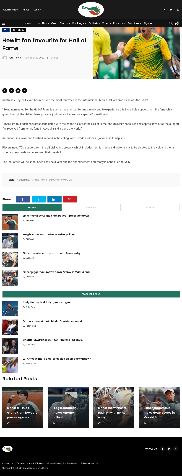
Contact (37, 9)
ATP (6, 30)
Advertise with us (89, 463)
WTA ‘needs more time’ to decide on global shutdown (57, 359)
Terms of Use (23, 463)
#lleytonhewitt (58, 180)
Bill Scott (30, 220)
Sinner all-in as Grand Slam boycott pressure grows (56, 216)
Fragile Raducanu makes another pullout (49, 234)
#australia (23, 180)
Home (27, 23)
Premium (133, 23)
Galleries (94, 23)
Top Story (18, 30)
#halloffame (39, 180)
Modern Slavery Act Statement (62, 463)
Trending (150, 207)
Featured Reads (91, 294)
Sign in (147, 23)
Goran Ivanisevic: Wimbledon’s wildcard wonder (54, 321)
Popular (91, 207)
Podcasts (119, 23)
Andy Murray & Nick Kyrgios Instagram (47, 302)
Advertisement (10, 9)
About (26, 9)
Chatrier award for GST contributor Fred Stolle (53, 340)
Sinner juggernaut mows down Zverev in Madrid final (56, 272)
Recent (32, 207)
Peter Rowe (31, 307)
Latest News (41, 23)
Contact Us (7, 463)
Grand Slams (59, 23)
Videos (106, 23)
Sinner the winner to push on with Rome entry (52, 253)
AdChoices (38, 463)
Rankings (78, 23)
